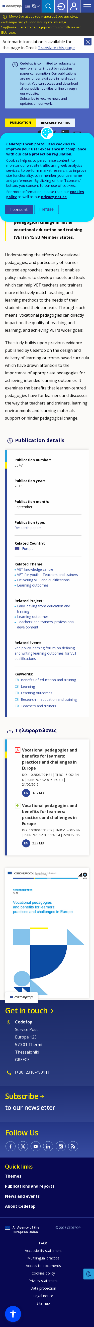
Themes (13, 1176)
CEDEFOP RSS (73, 1146)
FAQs (43, 1243)
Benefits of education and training (48, 679)
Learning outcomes (33, 585)
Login (61, 6)
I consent (19, 209)
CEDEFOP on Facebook (11, 1146)
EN (26, 792)
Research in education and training (49, 699)
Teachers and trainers (38, 706)
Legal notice (43, 1295)
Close (87, 41)
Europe (28, 548)
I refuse (46, 209)
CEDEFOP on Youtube (36, 1146)
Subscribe (27, 98)
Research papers (28, 527)
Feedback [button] (88, 1274)
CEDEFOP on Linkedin (48, 1146)
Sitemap (43, 1303)
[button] (47, 932)
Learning (28, 686)
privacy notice (54, 196)
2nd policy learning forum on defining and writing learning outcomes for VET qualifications (46, 653)
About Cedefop (20, 1206)
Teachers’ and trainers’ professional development (45, 624)
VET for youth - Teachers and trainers (47, 574)
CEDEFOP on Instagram (61, 1146)
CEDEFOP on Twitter (23, 1146)
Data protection (43, 1288)
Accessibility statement (43, 1250)
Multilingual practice (43, 1258)
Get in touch (26, 1010)
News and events (22, 1196)
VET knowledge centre (35, 569)
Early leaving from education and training (43, 609)
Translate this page (56, 47)
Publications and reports (29, 1186)
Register (74, 6)
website (32, 93)
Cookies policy (43, 1273)
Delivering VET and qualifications (43, 580)
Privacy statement (43, 1280)
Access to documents (43, 1265)
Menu (87, 6)
